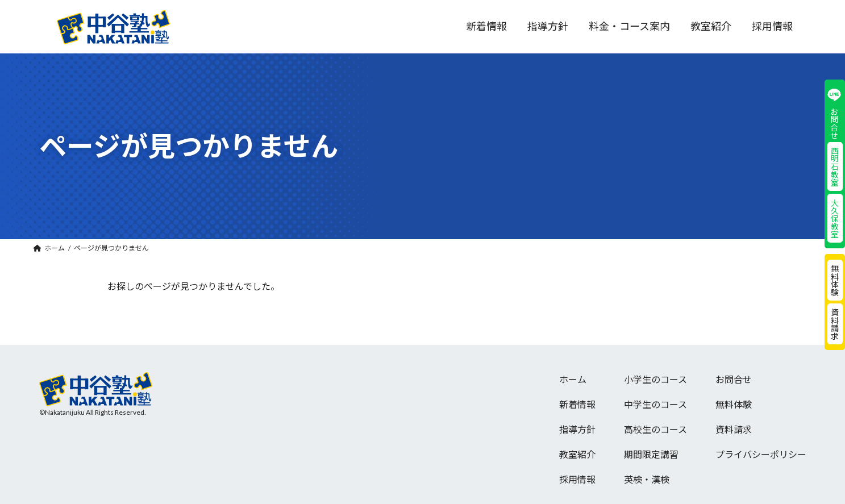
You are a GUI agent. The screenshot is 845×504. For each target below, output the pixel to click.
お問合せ (733, 379)
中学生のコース (655, 404)
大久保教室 (834, 218)
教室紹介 (577, 454)
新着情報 (577, 404)
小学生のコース (655, 379)
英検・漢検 (646, 479)
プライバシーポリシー (760, 454)
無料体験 (834, 280)
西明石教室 (834, 166)
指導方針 (577, 429)
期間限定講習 (651, 454)
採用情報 (577, 479)
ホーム (572, 379)
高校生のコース (655, 429)
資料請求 (834, 324)
